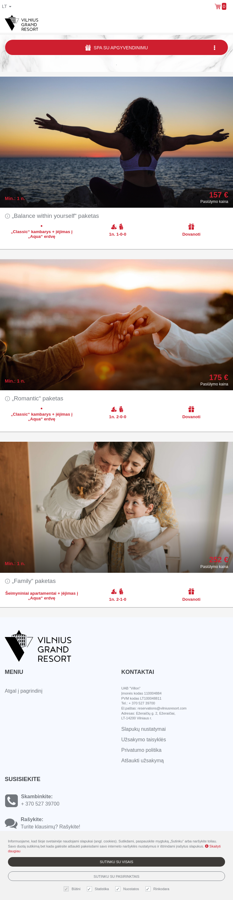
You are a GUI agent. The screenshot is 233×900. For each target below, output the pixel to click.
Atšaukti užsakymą (142, 760)
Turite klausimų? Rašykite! (50, 826)
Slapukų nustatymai (143, 729)
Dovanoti (191, 230)
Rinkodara (158, 889)
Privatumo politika (141, 750)
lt (6, 6)
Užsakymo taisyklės (143, 739)
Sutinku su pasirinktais (116, 876)
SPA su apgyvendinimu (151, 47)
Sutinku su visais (116, 862)
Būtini (73, 889)
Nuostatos (128, 889)
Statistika (98, 889)
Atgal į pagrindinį (23, 691)
